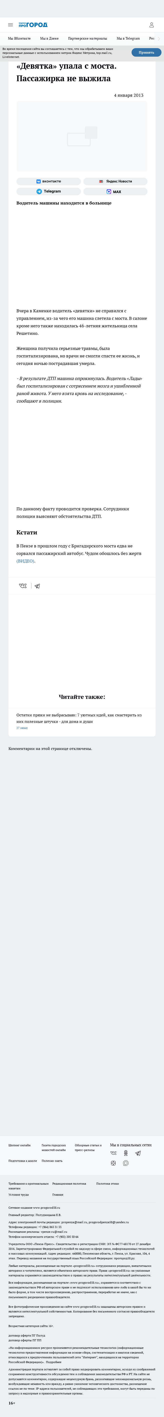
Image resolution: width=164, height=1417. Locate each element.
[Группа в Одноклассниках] (126, 1153)
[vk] (23, 585)
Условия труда (18, 1194)
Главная (57, 1194)
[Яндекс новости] (115, 181)
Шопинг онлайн (19, 1145)
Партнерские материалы (87, 38)
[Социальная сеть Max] (115, 191)
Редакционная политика (69, 1183)
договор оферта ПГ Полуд (26, 1335)
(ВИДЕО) (25, 561)
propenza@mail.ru (74, 1222)
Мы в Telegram (128, 38)
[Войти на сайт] (152, 25)
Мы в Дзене (49, 38)
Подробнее (53, 1362)
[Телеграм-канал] (48, 191)
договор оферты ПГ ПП (24, 1340)
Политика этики (107, 1183)
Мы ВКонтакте (19, 38)
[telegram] (39, 585)
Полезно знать (52, 1161)
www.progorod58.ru (46, 1207)
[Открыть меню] (10, 25)
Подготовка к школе (22, 1161)
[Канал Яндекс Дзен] (113, 1163)
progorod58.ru (84, 1266)
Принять (146, 52)
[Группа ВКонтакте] (48, 181)
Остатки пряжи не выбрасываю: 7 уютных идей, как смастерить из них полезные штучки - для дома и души (82, 721)
